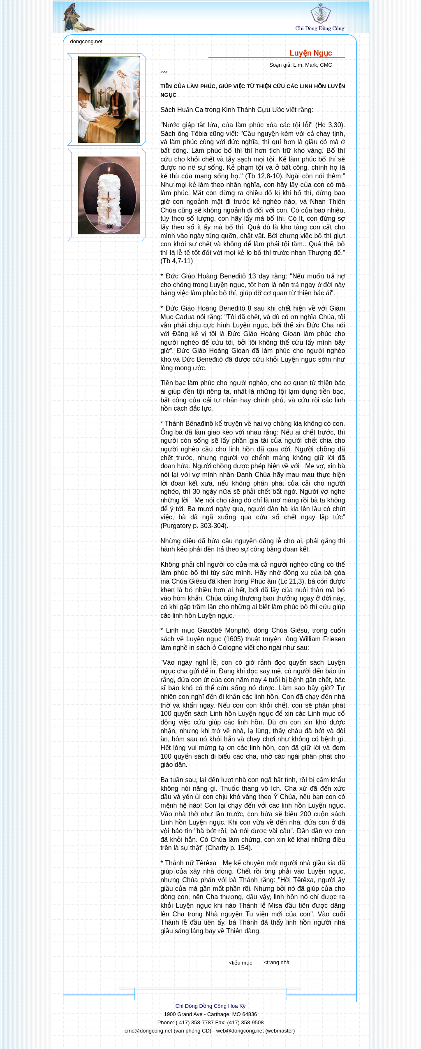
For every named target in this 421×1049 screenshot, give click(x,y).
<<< (164, 72)
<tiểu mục (240, 963)
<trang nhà (277, 962)
